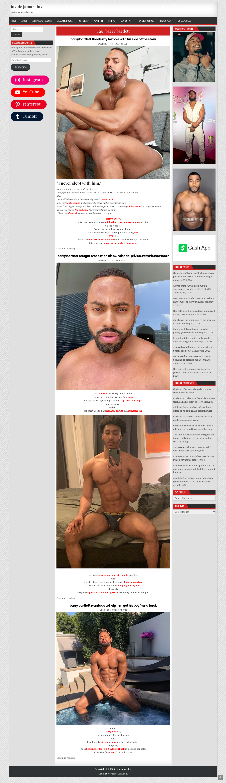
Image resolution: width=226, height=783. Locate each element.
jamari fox (102, 44)
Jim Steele (179, 434)
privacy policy (166, 20)
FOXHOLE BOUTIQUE (146, 20)
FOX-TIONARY (83, 20)
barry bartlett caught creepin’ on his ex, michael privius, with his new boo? (113, 258)
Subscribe (20, 67)
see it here (114, 226)
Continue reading (67, 248)
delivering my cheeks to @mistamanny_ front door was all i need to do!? (193, 481)
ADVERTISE (98, 20)
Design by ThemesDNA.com (113, 778)
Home (13, 20)
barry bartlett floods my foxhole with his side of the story (113, 39)
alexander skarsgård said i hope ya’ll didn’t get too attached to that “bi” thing (194, 438)
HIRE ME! (111, 20)
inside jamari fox (26, 6)
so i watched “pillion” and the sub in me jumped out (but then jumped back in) (194, 469)
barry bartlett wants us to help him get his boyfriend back (113, 609)
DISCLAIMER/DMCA (64, 20)
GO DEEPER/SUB (184, 20)
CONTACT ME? (127, 20)
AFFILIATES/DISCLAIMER (42, 20)
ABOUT (24, 20)
